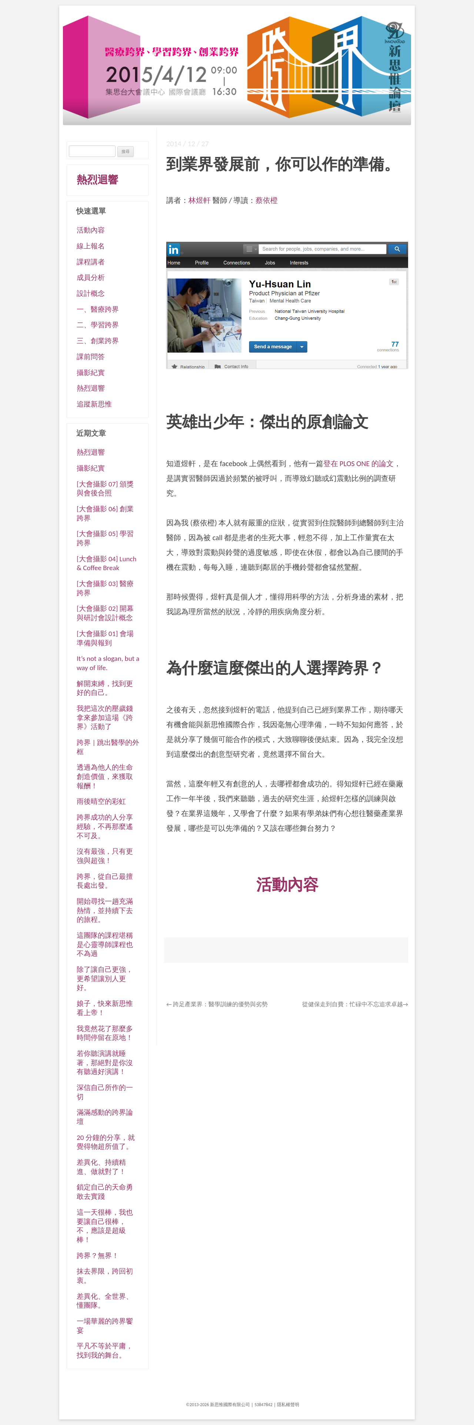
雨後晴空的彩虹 (101, 801)
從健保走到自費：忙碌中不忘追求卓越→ (355, 1004)
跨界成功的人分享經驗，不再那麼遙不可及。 (105, 826)
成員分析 (91, 277)
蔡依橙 (267, 200)
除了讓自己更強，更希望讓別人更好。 (105, 978)
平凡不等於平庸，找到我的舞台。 (105, 1350)
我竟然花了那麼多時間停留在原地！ (105, 1033)
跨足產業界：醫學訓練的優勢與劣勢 (217, 1004)
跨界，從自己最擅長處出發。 (105, 881)
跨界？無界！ (98, 1255)
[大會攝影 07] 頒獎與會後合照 (105, 489)
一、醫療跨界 (98, 309)
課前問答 (91, 356)
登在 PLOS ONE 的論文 (358, 463)
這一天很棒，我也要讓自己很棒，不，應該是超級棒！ (105, 1226)
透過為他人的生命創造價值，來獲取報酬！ (105, 776)
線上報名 (91, 246)
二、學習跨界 (98, 325)
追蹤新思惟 (94, 404)
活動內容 (91, 230)
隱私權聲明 (288, 1404)
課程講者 (91, 262)
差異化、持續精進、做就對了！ (101, 1167)
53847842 (263, 1404)
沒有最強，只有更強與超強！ (105, 856)
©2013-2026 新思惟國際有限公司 (218, 1404)
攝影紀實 (91, 372)
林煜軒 (199, 200)
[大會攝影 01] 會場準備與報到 (105, 638)
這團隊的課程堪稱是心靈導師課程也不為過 (105, 944)
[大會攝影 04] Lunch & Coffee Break (106, 563)
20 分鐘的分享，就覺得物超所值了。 (106, 1142)
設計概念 (91, 293)
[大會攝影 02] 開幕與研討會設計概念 (105, 613)
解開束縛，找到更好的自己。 (105, 688)
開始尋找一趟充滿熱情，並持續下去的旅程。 (105, 910)
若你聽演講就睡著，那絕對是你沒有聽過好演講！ (105, 1062)
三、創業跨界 (98, 341)
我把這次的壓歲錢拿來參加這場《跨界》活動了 (105, 717)
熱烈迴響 (97, 179)
